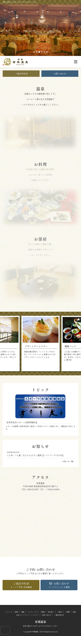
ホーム (8, 612)
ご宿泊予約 (21, 73)
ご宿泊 (16, 612)
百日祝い (51, 612)
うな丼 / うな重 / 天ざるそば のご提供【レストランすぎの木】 (40, 454)
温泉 (22, 612)
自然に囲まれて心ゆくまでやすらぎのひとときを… (40, 626)
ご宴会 (59, 612)
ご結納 (42, 612)
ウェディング (32, 612)
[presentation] (5, 630)
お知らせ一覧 (68, 461)
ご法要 (67, 612)
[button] (21, 585)
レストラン (35, 615)
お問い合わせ (60, 73)
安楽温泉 (40, 622)
